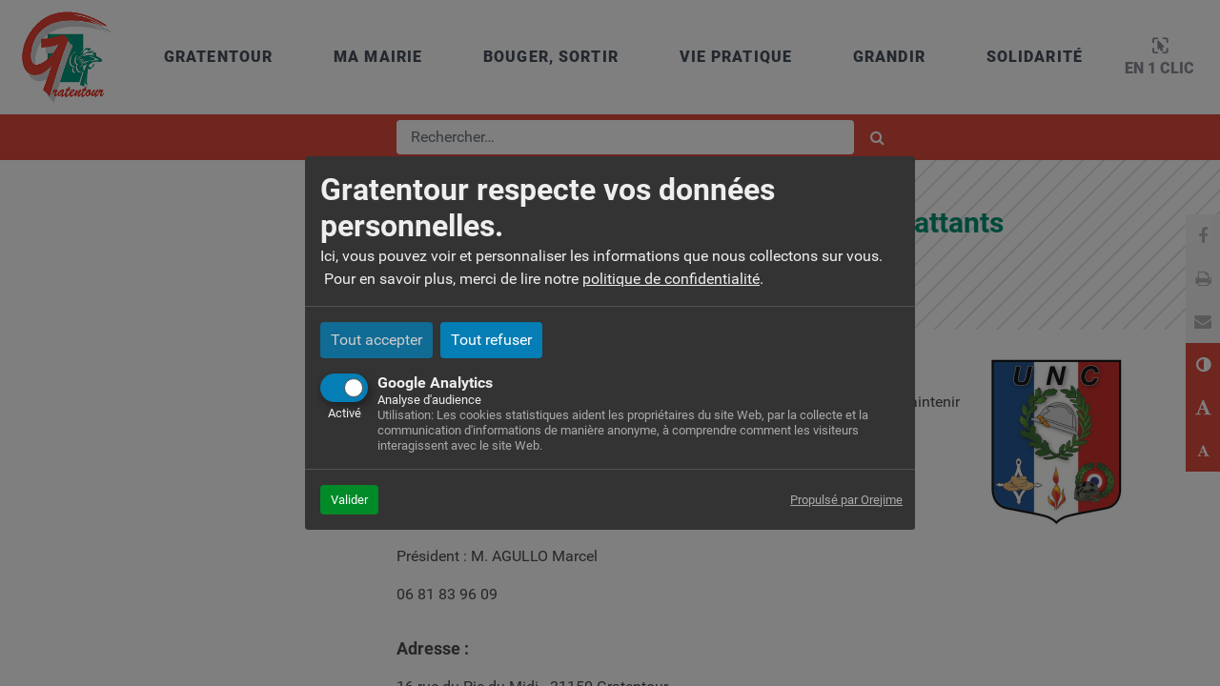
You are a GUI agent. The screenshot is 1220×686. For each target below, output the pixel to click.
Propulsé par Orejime (846, 500)
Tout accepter (376, 340)
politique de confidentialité (671, 279)
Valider (349, 500)
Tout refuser (491, 340)
